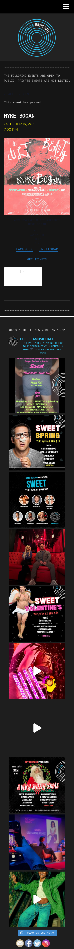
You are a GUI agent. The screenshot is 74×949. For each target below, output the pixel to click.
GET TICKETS (37, 259)
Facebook (24, 249)
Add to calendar (23, 276)
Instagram (48, 249)
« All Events (16, 94)
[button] (66, 6)
